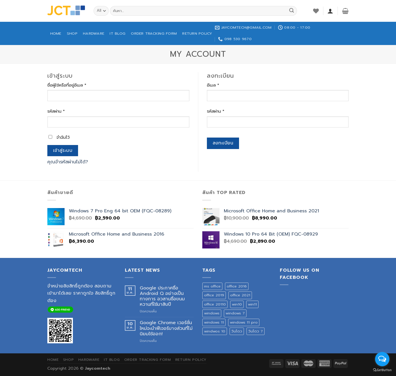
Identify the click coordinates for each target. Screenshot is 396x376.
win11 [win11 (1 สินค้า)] (252, 304)
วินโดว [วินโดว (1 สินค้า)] (236, 331)
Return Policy (197, 33)
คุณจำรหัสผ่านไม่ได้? (67, 161)
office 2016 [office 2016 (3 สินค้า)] (237, 286)
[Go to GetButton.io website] (382, 370)
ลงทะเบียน (223, 143)
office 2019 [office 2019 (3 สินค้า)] (214, 295)
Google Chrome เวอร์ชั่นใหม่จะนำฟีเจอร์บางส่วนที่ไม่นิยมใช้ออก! (166, 328)
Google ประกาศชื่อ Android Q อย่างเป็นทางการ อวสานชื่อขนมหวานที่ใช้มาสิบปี (162, 296)
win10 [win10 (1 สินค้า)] (237, 304)
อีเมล (213, 85)
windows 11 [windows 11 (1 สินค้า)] (214, 322)
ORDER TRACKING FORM (154, 33)
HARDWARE (93, 33)
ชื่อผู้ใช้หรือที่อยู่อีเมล (66, 85)
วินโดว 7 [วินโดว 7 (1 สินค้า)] (255, 331)
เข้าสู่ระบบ (63, 150)
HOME (55, 33)
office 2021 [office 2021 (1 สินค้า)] (240, 295)
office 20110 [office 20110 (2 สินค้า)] (215, 304)
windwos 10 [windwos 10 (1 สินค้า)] (214, 331)
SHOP (72, 33)
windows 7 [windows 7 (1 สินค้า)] (235, 313)
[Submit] (291, 11)
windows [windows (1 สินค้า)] (212, 313)
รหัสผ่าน (56, 111)
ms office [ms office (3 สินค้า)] (212, 286)
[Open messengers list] (382, 359)
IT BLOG (117, 33)
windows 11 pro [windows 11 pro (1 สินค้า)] (244, 322)
